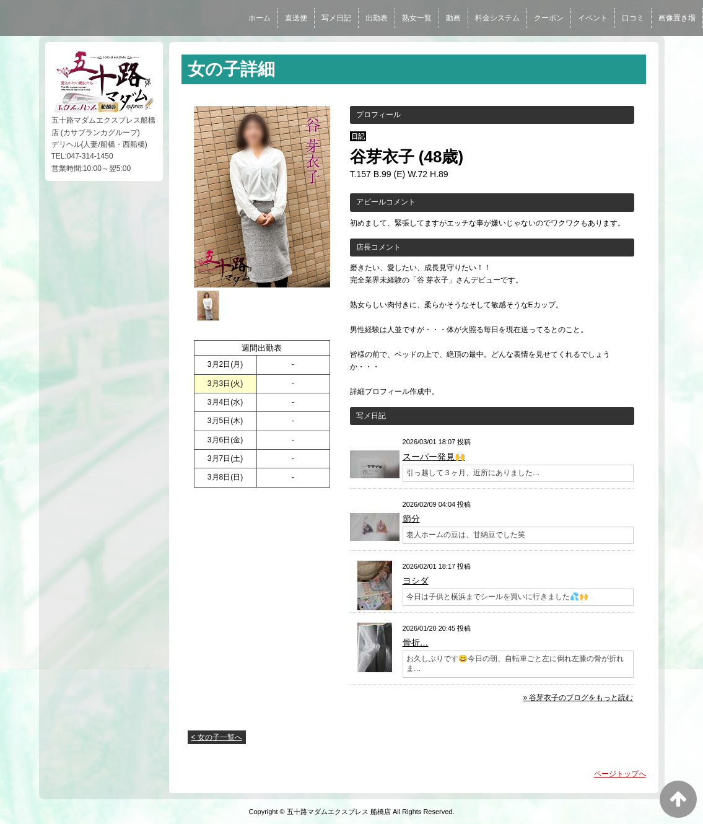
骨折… (416, 642)
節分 (411, 519)
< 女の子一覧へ (216, 737)
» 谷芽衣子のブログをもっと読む (578, 697)
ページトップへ (620, 773)
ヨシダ (416, 580)
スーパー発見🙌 (434, 457)
